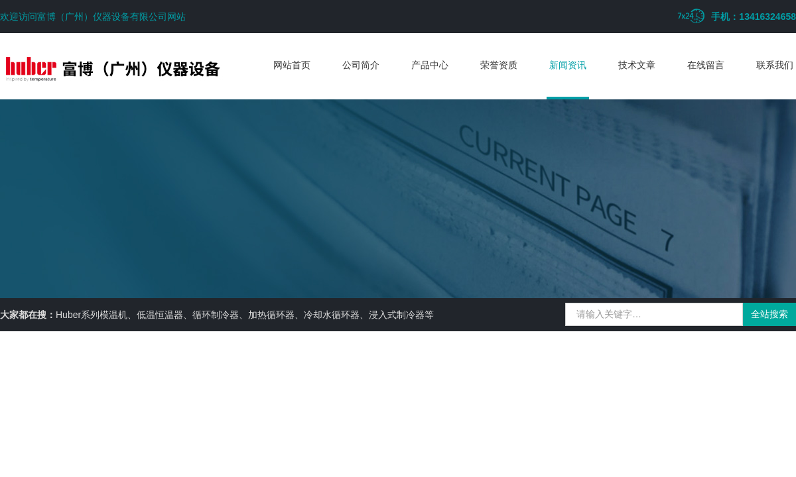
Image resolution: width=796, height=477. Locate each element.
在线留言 (705, 65)
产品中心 (429, 65)
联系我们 (774, 65)
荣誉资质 (498, 65)
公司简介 (360, 65)
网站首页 (291, 65)
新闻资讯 (567, 65)
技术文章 (636, 65)
